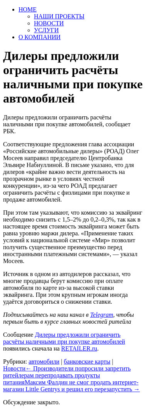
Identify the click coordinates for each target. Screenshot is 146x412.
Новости (14, 368)
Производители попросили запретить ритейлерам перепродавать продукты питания (67, 375)
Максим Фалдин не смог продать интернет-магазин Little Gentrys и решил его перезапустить (71, 385)
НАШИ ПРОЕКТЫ (59, 16)
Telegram (101, 314)
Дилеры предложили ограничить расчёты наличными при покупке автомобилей (64, 338)
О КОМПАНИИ (39, 37)
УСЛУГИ (46, 30)
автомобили (44, 361)
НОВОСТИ (49, 23)
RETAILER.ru (79, 348)
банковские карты (87, 361)
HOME (27, 9)
